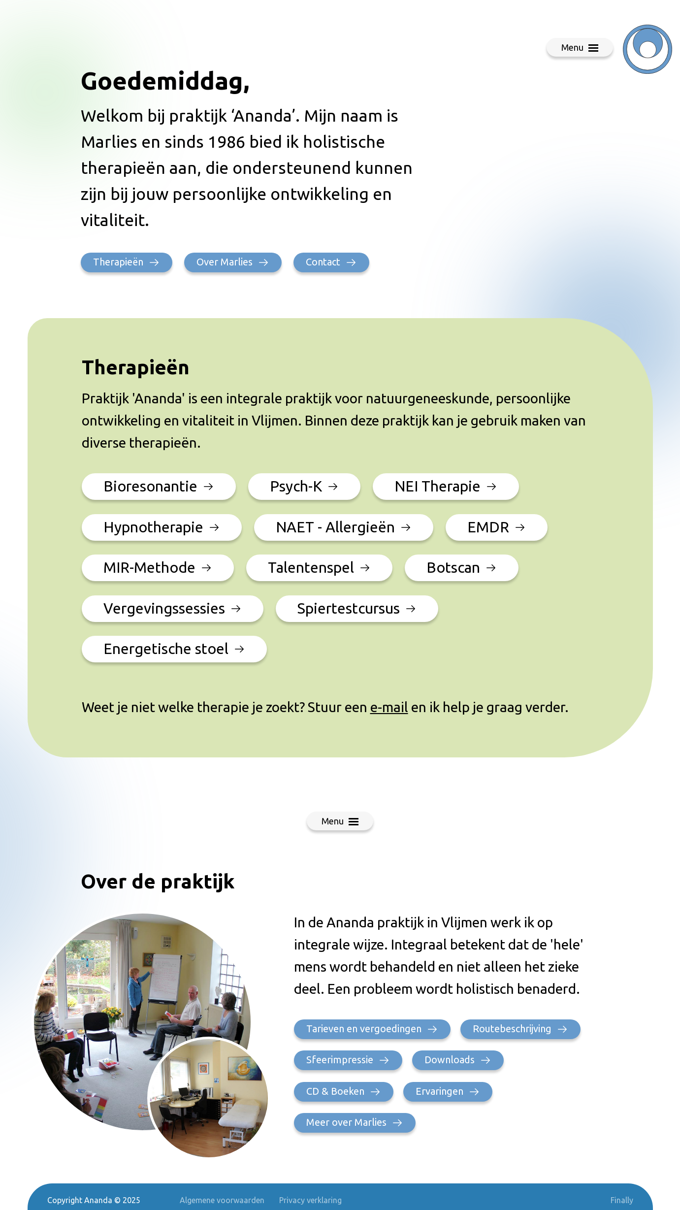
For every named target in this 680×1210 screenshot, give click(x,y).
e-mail (389, 707)
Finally (622, 1200)
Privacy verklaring (310, 1200)
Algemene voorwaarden (222, 1200)
